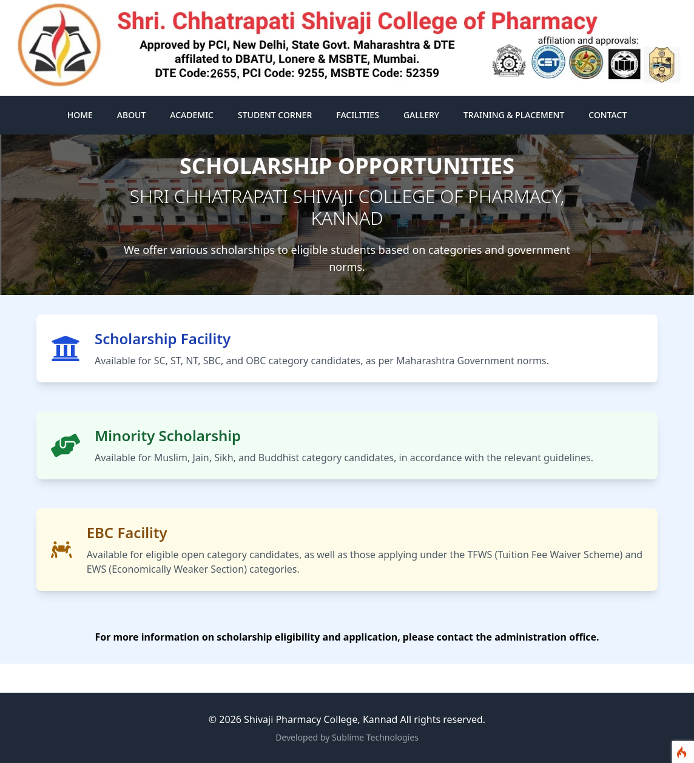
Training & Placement (513, 115)
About (131, 115)
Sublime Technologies (375, 737)
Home (80, 115)
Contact (607, 115)
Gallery (421, 115)
